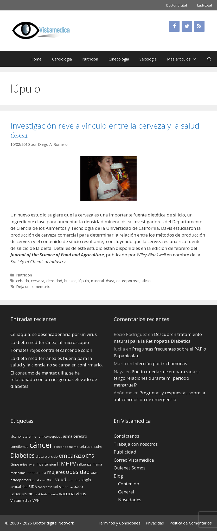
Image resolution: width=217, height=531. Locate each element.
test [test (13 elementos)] (37, 494)
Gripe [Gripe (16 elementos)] (14, 464)
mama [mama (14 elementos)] (97, 464)
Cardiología (62, 59)
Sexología (148, 59)
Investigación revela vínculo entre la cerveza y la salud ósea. (104, 130)
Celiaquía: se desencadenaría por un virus (53, 334)
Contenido (128, 484)
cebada (22, 280)
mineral (97, 280)
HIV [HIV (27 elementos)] (61, 464)
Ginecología (118, 59)
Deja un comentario (33, 286)
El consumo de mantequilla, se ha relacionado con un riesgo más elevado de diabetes (53, 379)
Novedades (129, 500)
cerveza (37, 280)
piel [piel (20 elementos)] (50, 479)
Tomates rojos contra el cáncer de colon (51, 350)
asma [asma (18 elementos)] (67, 436)
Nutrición (90, 59)
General (126, 492)
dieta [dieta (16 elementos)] (40, 456)
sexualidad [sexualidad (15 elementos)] (19, 486)
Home (36, 59)
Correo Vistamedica (134, 460)
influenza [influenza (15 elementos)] (84, 464)
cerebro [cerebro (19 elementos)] (80, 436)
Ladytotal (204, 5)
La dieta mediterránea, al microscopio (49, 342)
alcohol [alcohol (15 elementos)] (16, 436)
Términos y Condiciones (119, 523)
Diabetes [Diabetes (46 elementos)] (22, 455)
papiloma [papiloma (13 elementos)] (39, 480)
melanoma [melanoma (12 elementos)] (17, 473)
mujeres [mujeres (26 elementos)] (56, 472)
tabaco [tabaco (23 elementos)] (76, 486)
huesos (70, 280)
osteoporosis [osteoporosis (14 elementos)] (20, 480)
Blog (118, 476)
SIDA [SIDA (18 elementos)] (33, 486)
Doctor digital (176, 5)
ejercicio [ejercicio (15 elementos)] (51, 456)
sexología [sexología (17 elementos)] (83, 479)
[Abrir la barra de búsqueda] (209, 59)
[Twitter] (187, 26)
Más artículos (184, 59)
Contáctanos (126, 436)
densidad (54, 280)
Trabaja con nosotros (136, 444)
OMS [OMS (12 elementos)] (94, 473)
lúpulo (84, 280)
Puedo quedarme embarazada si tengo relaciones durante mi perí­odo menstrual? (157, 378)
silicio (146, 280)
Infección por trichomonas (160, 363)
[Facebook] (174, 26)
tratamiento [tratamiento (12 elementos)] (49, 494)
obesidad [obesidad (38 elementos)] (78, 471)
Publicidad (125, 452)
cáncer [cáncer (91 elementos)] (41, 445)
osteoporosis (127, 280)
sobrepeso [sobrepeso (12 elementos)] (45, 487)
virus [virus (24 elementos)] (81, 494)
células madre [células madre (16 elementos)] (90, 446)
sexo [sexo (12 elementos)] (70, 480)
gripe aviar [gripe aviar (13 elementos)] (28, 464)
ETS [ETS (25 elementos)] (90, 456)
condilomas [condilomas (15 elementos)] (19, 446)
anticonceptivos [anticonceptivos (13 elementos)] (50, 436)
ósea (110, 280)
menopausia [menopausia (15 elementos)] (36, 472)
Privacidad (155, 523)
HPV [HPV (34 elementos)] (71, 463)
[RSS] (199, 26)
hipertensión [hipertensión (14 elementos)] (46, 464)
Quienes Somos (129, 468)
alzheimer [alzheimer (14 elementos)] (30, 436)
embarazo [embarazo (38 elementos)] (72, 455)
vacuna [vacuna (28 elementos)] (67, 493)
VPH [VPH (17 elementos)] (36, 500)
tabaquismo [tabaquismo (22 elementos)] (22, 494)
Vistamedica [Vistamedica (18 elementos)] (20, 500)
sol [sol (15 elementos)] (55, 486)
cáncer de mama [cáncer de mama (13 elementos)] (66, 447)
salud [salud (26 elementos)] (60, 479)
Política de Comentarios (190, 523)
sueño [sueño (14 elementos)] (63, 487)
